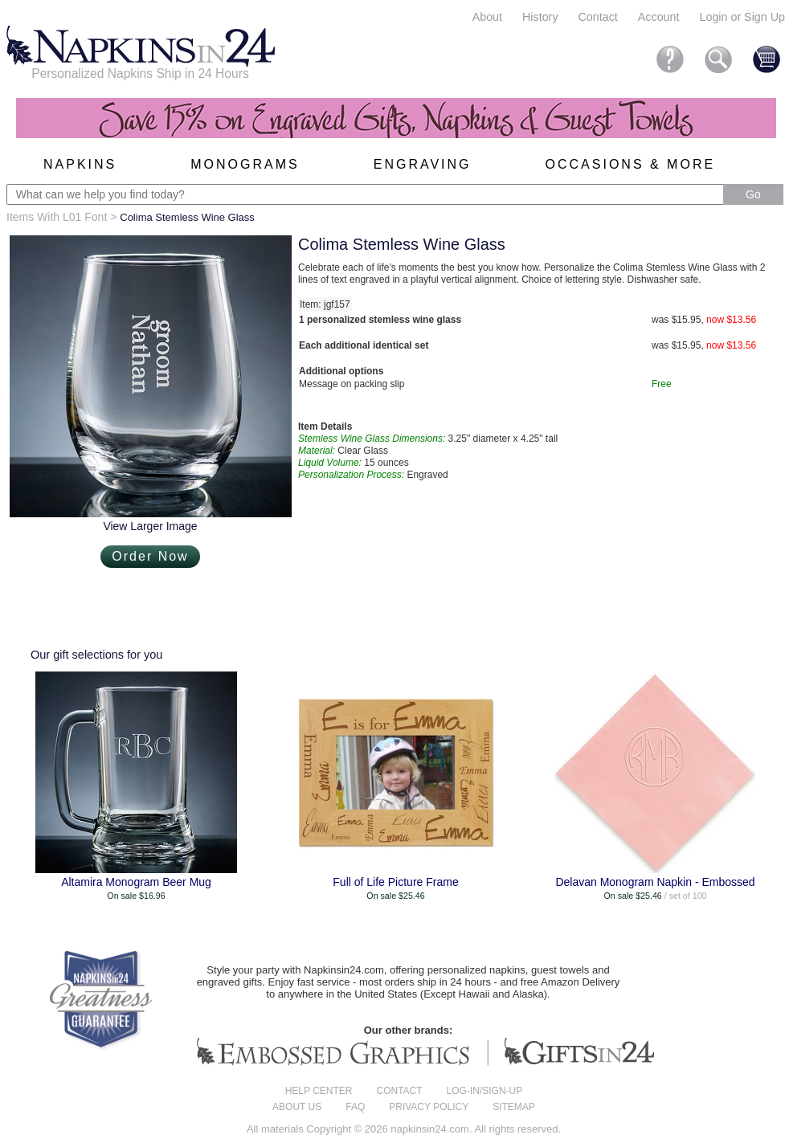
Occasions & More (631, 164)
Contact (598, 16)
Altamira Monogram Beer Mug (136, 882)
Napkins (80, 164)
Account (659, 16)
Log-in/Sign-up (485, 1090)
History (540, 16)
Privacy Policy (428, 1106)
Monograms (244, 164)
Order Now (150, 556)
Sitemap (514, 1106)
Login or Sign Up (742, 16)
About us (296, 1106)
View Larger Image (150, 526)
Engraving (423, 164)
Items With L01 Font (56, 216)
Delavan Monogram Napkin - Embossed (654, 882)
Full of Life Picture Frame (395, 882)
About (487, 16)
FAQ (355, 1106)
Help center (319, 1090)
